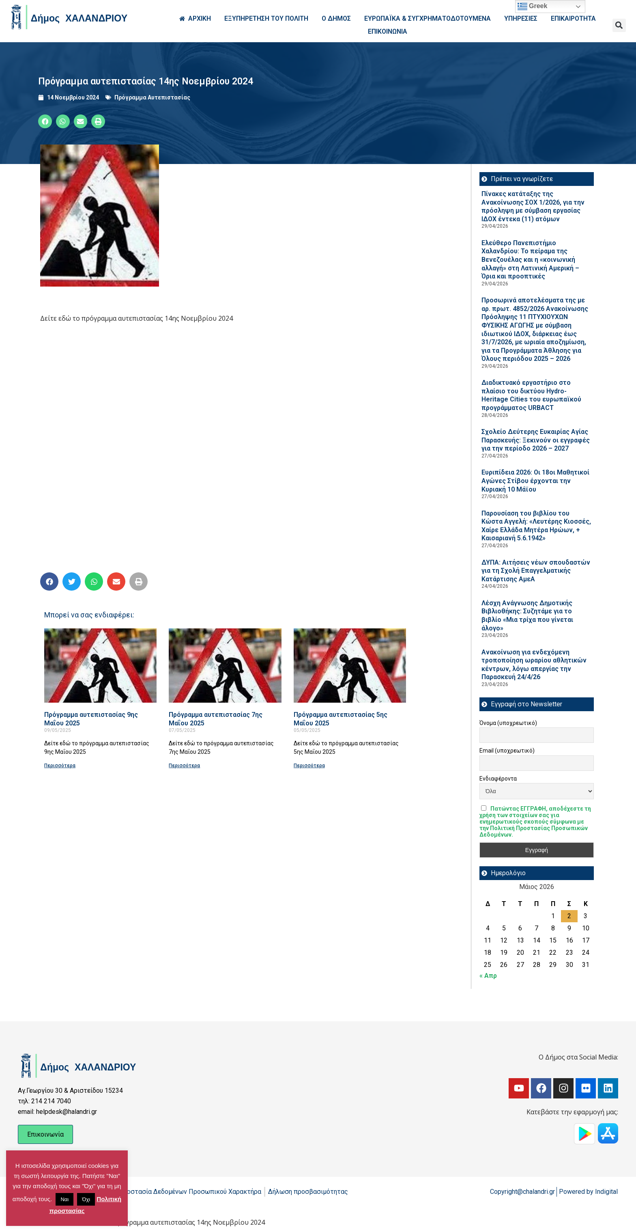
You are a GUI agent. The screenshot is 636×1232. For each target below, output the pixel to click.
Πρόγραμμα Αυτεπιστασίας (152, 97)
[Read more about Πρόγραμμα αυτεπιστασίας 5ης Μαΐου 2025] (350, 665)
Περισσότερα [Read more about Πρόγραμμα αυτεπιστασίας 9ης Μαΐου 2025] (59, 765)
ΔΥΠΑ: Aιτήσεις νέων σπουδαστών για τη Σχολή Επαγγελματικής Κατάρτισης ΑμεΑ (535, 571)
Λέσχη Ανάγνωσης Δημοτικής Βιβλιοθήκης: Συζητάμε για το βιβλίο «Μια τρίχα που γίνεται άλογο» (527, 615)
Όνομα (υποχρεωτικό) (508, 723)
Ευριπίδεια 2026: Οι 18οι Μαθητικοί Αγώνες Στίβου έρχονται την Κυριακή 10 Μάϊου (535, 480)
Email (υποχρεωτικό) (507, 750)
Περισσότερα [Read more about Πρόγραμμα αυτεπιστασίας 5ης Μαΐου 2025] (309, 765)
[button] (619, 25)
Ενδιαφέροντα (498, 778)
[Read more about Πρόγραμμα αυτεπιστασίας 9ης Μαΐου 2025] (100, 665)
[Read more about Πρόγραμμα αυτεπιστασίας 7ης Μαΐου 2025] (225, 665)
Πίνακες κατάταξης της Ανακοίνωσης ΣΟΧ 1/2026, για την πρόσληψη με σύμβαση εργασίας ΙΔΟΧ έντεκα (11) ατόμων (532, 206)
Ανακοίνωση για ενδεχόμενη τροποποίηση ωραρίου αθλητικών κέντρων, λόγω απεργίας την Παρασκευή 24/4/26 (534, 664)
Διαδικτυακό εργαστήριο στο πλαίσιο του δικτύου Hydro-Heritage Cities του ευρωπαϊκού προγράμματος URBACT (531, 395)
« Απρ (488, 976)
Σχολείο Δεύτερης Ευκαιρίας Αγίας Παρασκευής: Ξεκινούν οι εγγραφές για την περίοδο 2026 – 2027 (535, 440)
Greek (533, 6)
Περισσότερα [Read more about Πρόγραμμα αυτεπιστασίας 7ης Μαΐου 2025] (184, 765)
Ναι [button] (64, 1199)
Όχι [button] (86, 1199)
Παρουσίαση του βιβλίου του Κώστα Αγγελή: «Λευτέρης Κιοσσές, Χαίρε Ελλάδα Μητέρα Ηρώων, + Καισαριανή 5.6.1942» (536, 525)
